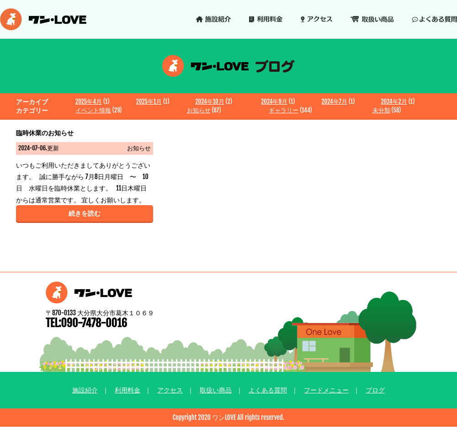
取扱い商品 (216, 390)
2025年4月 (88, 101)
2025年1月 (149, 101)
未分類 (381, 110)
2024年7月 (334, 101)
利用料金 (127, 390)
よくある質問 (268, 390)
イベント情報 (93, 110)
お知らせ (199, 110)
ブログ (375, 390)
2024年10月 (209, 101)
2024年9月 (274, 101)
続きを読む (85, 213)
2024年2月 (394, 101)
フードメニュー (326, 390)
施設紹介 (85, 390)
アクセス (170, 390)
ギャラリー (283, 110)
